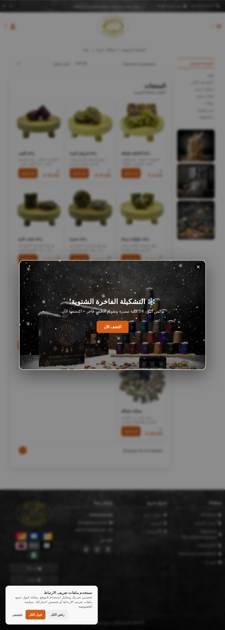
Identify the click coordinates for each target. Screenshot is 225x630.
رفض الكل (57, 614)
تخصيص (17, 614)
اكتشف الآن (113, 327)
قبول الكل (35, 614)
